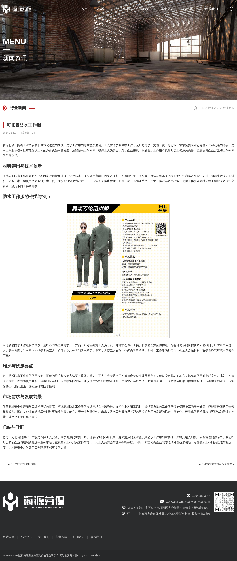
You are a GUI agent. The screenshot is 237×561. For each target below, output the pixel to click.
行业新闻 (228, 107)
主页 (202, 107)
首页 (84, 9)
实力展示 (167, 9)
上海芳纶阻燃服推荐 (24, 464)
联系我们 (211, 9)
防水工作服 (73, 145)
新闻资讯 (189, 9)
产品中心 (123, 9)
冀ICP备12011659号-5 (87, 555)
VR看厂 (102, 9)
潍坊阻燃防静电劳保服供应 (219, 464)
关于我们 (145, 9)
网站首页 (8, 537)
